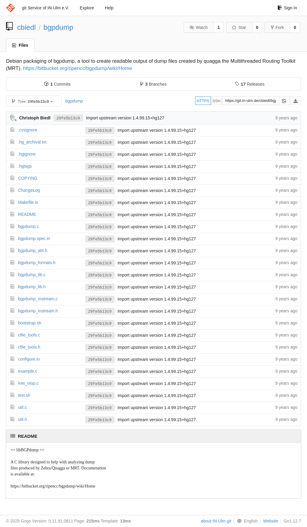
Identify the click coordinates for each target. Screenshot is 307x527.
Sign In (287, 7)
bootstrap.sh (29, 322)
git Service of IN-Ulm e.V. (45, 7)
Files (20, 45)
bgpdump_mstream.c (38, 298)
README (27, 214)
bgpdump (58, 27)
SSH (216, 101)
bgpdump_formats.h (37, 262)
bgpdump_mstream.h (38, 310)
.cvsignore (27, 130)
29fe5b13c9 (68, 118)
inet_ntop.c (28, 383)
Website (270, 521)
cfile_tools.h (29, 347)
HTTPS (203, 101)
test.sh (24, 395)
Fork (277, 27)
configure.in (29, 359)
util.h (22, 419)
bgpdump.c (28, 226)
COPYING (28, 178)
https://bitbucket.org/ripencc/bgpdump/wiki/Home (77, 68)
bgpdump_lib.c (31, 274)
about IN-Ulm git (216, 521)
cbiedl (26, 27)
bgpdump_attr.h (32, 250)
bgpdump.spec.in (34, 238)
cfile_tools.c (29, 335)
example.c (27, 371)
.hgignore (27, 154)
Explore (87, 7)
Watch (198, 27)
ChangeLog (29, 190)
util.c (22, 407)
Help (109, 7)
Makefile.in (28, 202)
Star (239, 27)
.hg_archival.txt (32, 142)
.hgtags (25, 166)
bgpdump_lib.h (32, 286)
